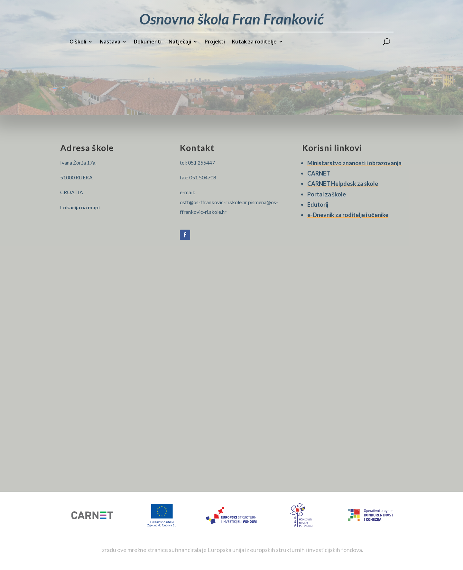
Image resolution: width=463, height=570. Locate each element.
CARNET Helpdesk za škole (342, 183)
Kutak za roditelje (254, 42)
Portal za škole (326, 194)
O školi (77, 42)
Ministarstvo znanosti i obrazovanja (354, 162)
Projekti (215, 42)
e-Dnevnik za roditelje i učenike (347, 214)
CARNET (318, 173)
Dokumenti (148, 42)
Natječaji (180, 42)
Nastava (110, 42)
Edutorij (317, 204)
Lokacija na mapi (80, 207)
